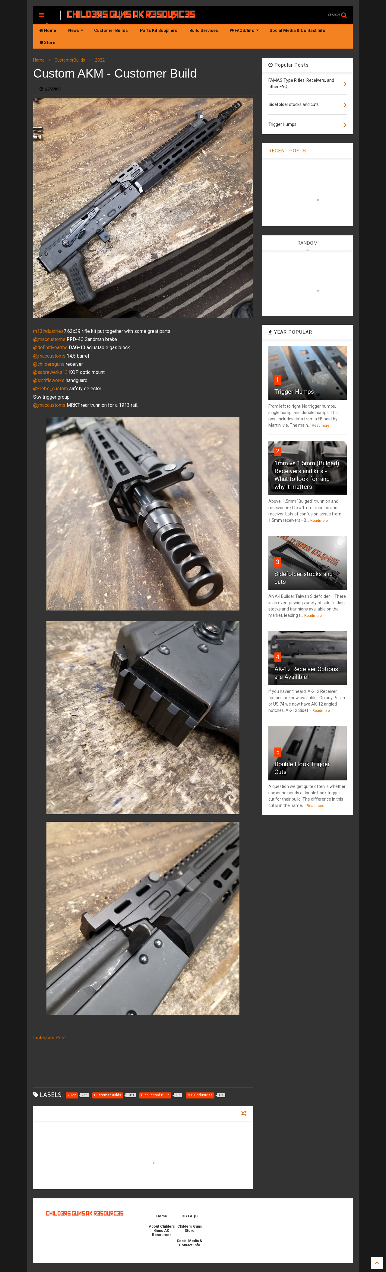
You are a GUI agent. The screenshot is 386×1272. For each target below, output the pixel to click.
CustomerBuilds (70, 60)
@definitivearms (50, 347)
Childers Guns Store (189, 1228)
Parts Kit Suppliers (158, 30)
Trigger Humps (294, 391)
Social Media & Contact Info (297, 30)
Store (47, 42)
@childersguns (49, 364)
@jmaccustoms (49, 339)
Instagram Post (49, 1038)
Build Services (203, 30)
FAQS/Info (244, 30)
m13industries (48, 331)
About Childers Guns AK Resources (162, 1230)
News (76, 30)
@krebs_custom (50, 388)
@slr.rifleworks (49, 380)
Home (47, 30)
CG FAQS (190, 1216)
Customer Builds (111, 30)
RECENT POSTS (287, 151)
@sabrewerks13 (50, 372)
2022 (100, 60)
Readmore (320, 425)
